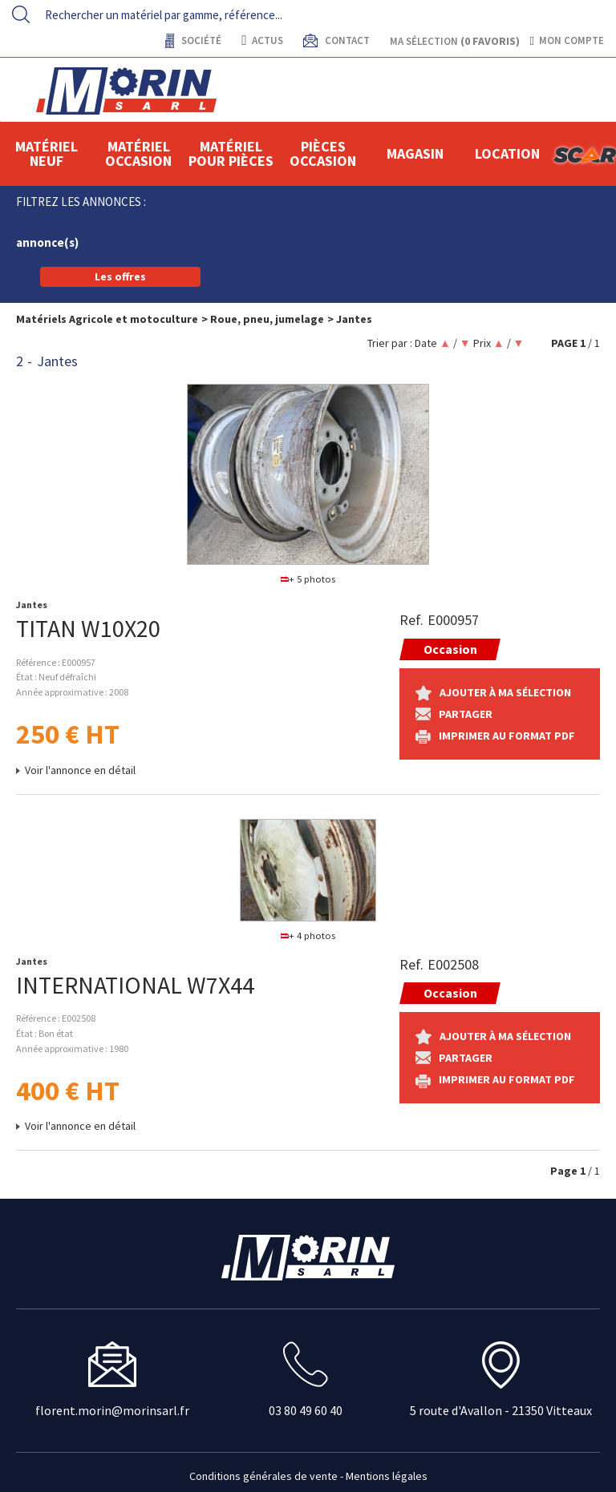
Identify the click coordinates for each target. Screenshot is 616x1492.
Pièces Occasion (323, 153)
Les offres (120, 276)
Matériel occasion (138, 153)
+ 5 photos (308, 579)
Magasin (415, 153)
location (507, 153)
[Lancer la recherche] (21, 14)
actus (261, 40)
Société (200, 40)
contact (346, 40)
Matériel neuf (46, 153)
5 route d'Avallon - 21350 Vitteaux (501, 1410)
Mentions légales (387, 1476)
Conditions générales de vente (263, 1476)
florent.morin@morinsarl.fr (112, 1410)
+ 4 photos (308, 935)
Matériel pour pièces (231, 153)
